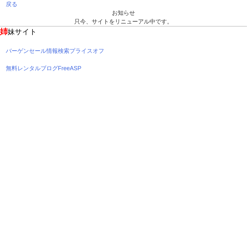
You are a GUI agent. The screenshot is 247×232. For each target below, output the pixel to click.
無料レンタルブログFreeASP (43, 68)
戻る (11, 4)
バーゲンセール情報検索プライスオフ (55, 51)
